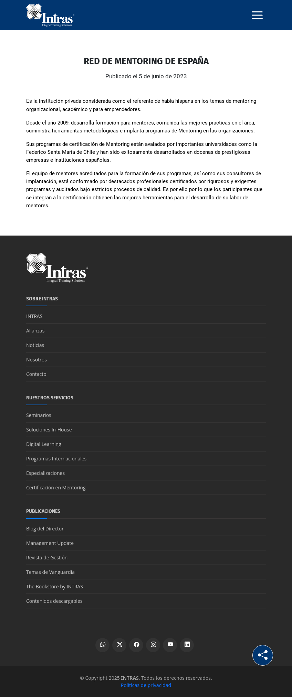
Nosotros (36, 359)
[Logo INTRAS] (50, 14)
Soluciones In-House (49, 429)
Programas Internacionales (56, 458)
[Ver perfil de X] (119, 645)
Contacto (36, 374)
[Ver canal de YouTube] (170, 645)
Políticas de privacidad (146, 685)
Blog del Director (45, 528)
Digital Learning (43, 444)
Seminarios (38, 415)
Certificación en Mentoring (56, 487)
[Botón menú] (257, 15)
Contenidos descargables (54, 601)
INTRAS (34, 316)
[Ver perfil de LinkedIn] (187, 645)
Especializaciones (45, 473)
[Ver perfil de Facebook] (136, 645)
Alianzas (35, 330)
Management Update (50, 543)
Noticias (35, 345)
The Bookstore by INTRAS (54, 586)
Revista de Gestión (46, 557)
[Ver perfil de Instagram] (153, 645)
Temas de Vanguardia (50, 572)
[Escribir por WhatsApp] (102, 645)
